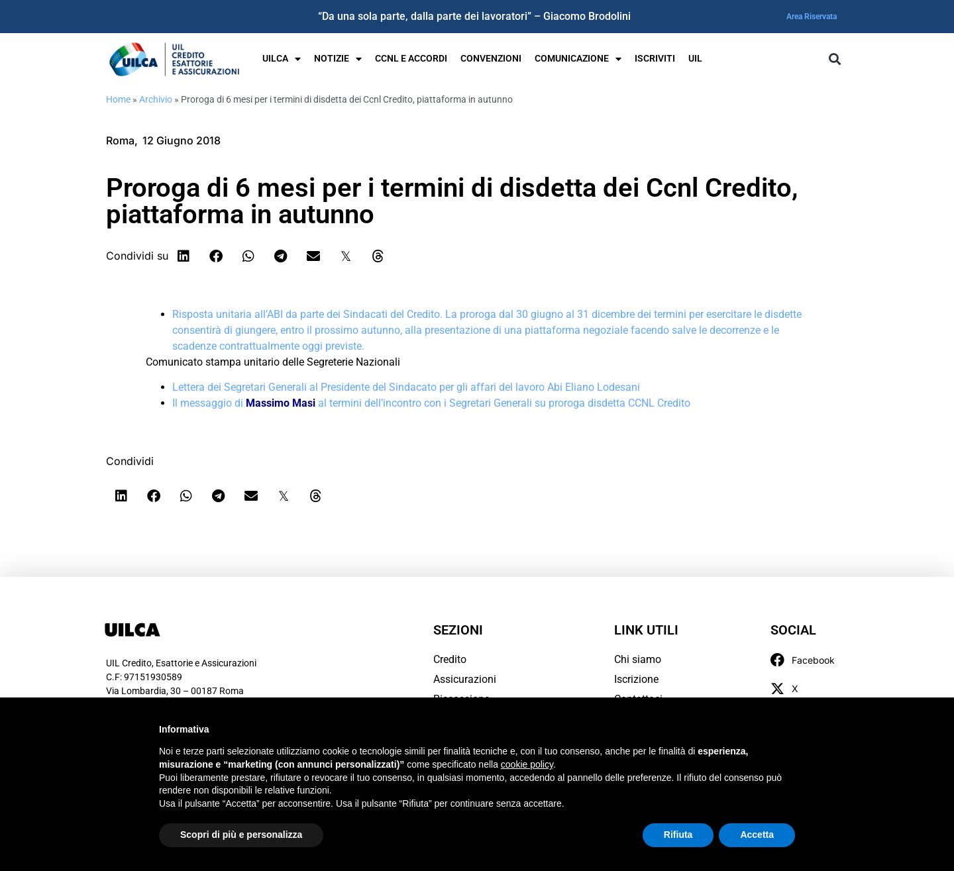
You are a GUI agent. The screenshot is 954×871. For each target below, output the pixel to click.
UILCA (281, 59)
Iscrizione (636, 679)
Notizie (338, 59)
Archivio (155, 99)
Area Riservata (811, 16)
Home (118, 99)
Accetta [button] (757, 834)
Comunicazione (578, 59)
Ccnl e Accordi (411, 58)
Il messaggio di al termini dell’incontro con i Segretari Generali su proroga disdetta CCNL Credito (431, 403)
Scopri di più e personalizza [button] (241, 834)
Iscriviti (655, 58)
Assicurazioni (464, 679)
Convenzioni (490, 58)
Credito (449, 659)
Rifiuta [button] (678, 834)
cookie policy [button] (527, 764)
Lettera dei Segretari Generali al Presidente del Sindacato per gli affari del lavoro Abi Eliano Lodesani (406, 387)
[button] (834, 59)
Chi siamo (637, 659)
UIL (695, 58)
